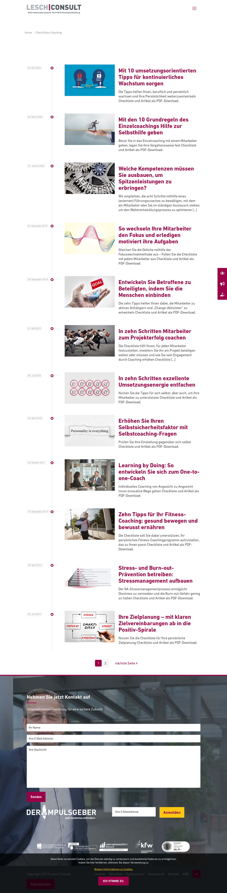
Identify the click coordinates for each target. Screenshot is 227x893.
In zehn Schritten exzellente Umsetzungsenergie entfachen (157, 381)
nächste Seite (126, 663)
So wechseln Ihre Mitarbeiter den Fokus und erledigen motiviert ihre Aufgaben (155, 235)
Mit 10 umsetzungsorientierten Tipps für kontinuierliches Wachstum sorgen (157, 77)
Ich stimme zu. (113, 881)
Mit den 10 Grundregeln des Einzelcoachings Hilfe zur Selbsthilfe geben (154, 126)
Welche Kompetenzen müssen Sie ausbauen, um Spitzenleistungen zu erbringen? (156, 178)
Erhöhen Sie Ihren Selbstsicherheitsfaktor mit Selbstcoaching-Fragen (153, 427)
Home (28, 32)
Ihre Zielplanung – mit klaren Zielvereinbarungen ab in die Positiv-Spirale (155, 623)
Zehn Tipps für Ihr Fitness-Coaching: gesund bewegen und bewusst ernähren (158, 520)
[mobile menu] (194, 8)
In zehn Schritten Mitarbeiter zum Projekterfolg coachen (155, 334)
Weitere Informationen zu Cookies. (113, 869)
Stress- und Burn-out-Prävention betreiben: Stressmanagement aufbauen (156, 574)
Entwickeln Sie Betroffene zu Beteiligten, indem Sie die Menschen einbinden (155, 288)
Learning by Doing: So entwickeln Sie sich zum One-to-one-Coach (159, 471)
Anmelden (172, 812)
